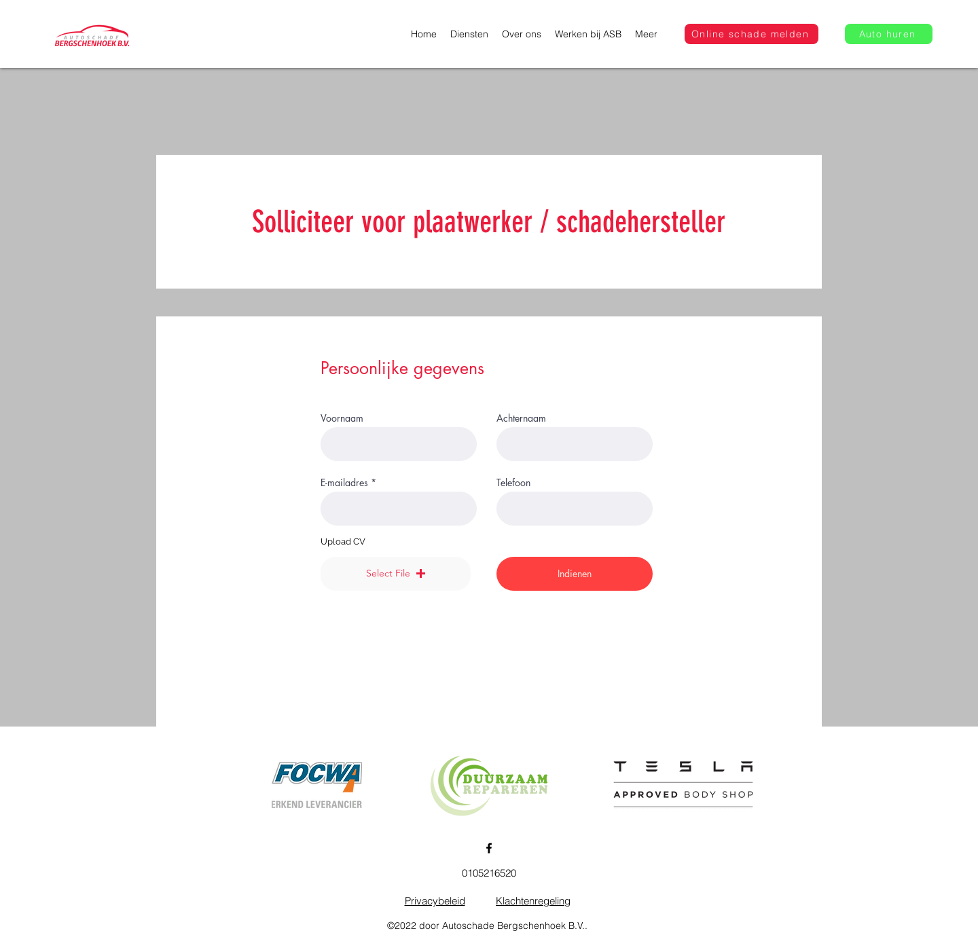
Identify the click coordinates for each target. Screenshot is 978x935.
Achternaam (521, 418)
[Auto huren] (888, 34)
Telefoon (513, 483)
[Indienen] (574, 574)
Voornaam (342, 418)
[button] (396, 574)
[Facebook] (489, 848)
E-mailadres (344, 483)
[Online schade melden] (751, 34)
